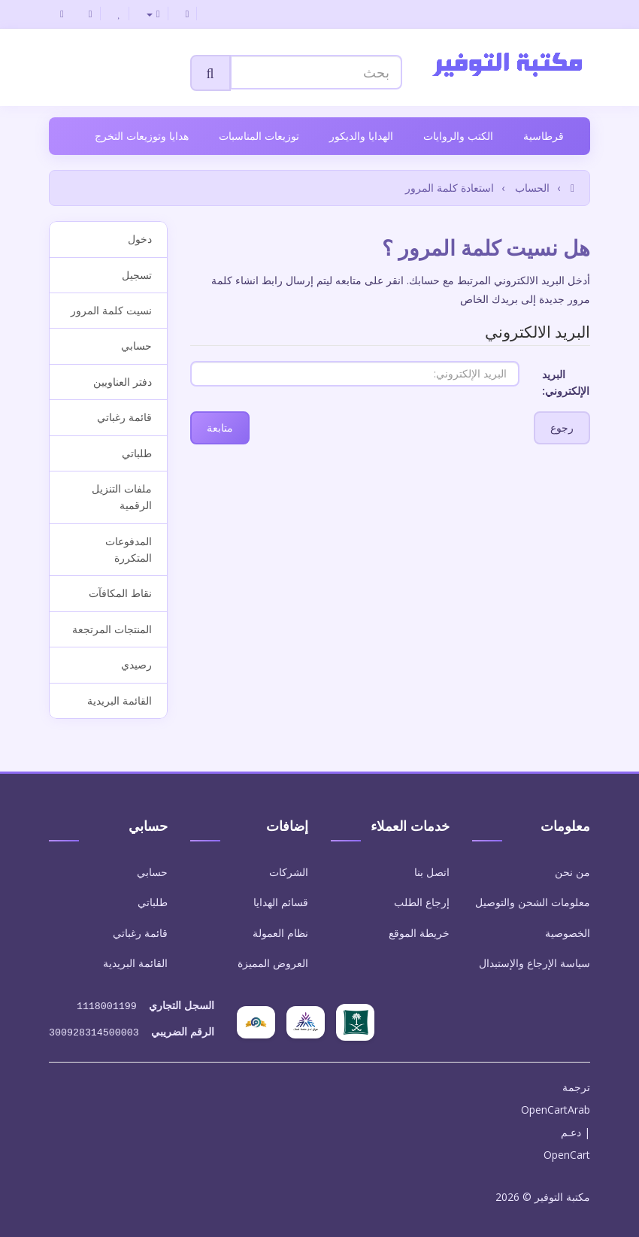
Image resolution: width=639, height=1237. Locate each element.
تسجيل (137, 275)
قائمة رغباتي (124, 417)
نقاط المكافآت (120, 593)
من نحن (572, 872)
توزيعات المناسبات (259, 136)
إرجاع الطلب (422, 902)
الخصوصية (567, 933)
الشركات (288, 872)
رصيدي (136, 664)
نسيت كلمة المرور (111, 310)
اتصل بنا (432, 872)
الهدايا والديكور (361, 136)
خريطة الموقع (419, 933)
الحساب (532, 187)
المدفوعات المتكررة (128, 549)
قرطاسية (543, 136)
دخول (140, 239)
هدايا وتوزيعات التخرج (142, 136)
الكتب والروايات (458, 136)
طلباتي (137, 453)
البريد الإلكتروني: (565, 382)
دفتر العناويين (122, 381)
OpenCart (567, 1152)
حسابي (136, 345)
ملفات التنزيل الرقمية (122, 496)
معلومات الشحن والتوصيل (532, 902)
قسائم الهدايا (280, 902)
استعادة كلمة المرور (449, 187)
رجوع (562, 427)
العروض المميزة (273, 963)
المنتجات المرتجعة (112, 629)
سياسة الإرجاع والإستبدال (534, 963)
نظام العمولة (280, 933)
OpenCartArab (555, 1106)
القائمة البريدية (119, 700)
